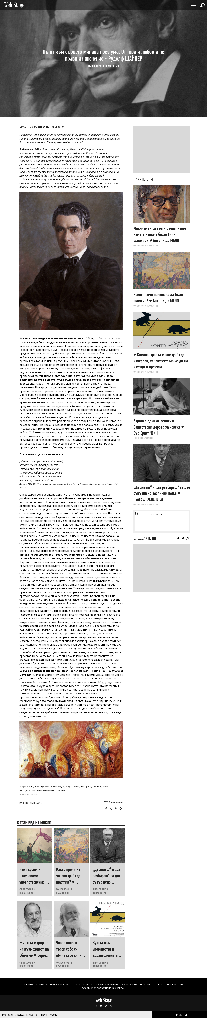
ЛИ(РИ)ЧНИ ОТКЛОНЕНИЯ (144, 438)
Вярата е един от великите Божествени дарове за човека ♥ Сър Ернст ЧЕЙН (158, 427)
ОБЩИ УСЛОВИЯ (80, 984)
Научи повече (49, 1014)
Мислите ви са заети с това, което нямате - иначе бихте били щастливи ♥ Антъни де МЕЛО (159, 234)
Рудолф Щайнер (39, 168)
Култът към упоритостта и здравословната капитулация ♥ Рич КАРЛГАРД (108, 955)
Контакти (34, 984)
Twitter (110, 808)
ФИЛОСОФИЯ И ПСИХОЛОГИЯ (103, 66)
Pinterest (106, 1005)
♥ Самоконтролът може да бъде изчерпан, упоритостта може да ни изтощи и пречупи (160, 360)
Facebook (106, 808)
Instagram (120, 808)
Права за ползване (56, 984)
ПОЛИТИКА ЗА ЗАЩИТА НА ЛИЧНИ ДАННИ (117, 984)
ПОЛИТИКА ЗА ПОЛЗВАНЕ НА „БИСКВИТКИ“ (103, 988)
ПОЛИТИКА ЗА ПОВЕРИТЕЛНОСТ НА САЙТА (168, 984)
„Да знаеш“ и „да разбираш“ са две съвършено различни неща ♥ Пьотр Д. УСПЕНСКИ (107, 882)
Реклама (20, 984)
